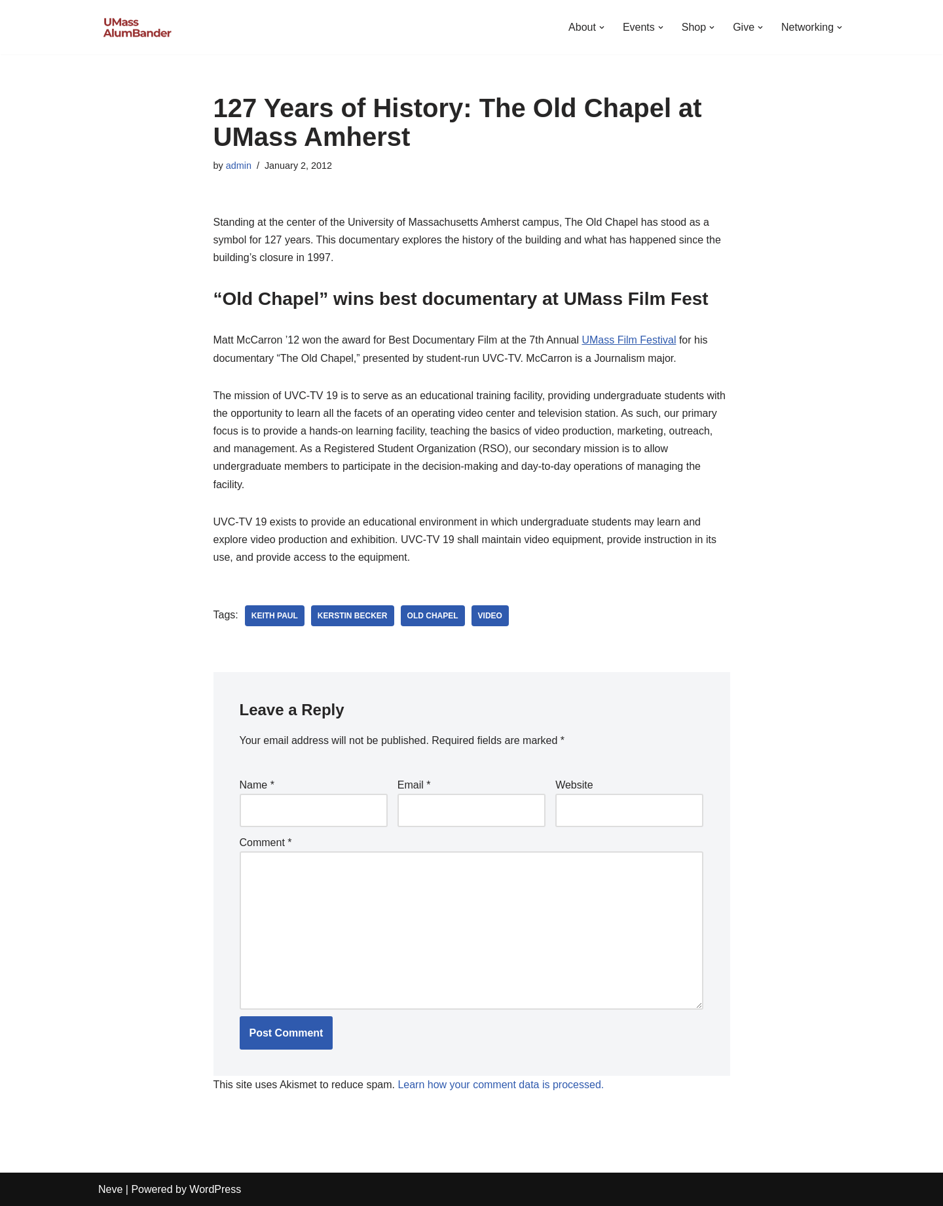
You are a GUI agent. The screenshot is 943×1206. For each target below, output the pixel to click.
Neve (110, 1189)
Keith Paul (274, 615)
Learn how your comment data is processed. (501, 1084)
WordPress (215, 1189)
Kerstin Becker (353, 615)
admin (238, 165)
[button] (601, 27)
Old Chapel (432, 615)
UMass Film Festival (629, 340)
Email (414, 784)
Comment (266, 842)
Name (257, 784)
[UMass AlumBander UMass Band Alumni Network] (137, 27)
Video (490, 615)
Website (574, 784)
